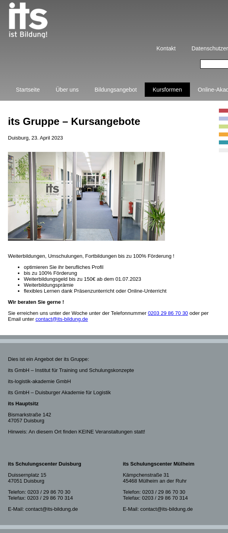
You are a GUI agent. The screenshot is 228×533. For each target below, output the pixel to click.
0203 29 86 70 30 (168, 313)
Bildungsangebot (115, 89)
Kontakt (166, 48)
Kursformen (167, 89)
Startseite (28, 89)
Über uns (67, 89)
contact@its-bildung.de (61, 319)
